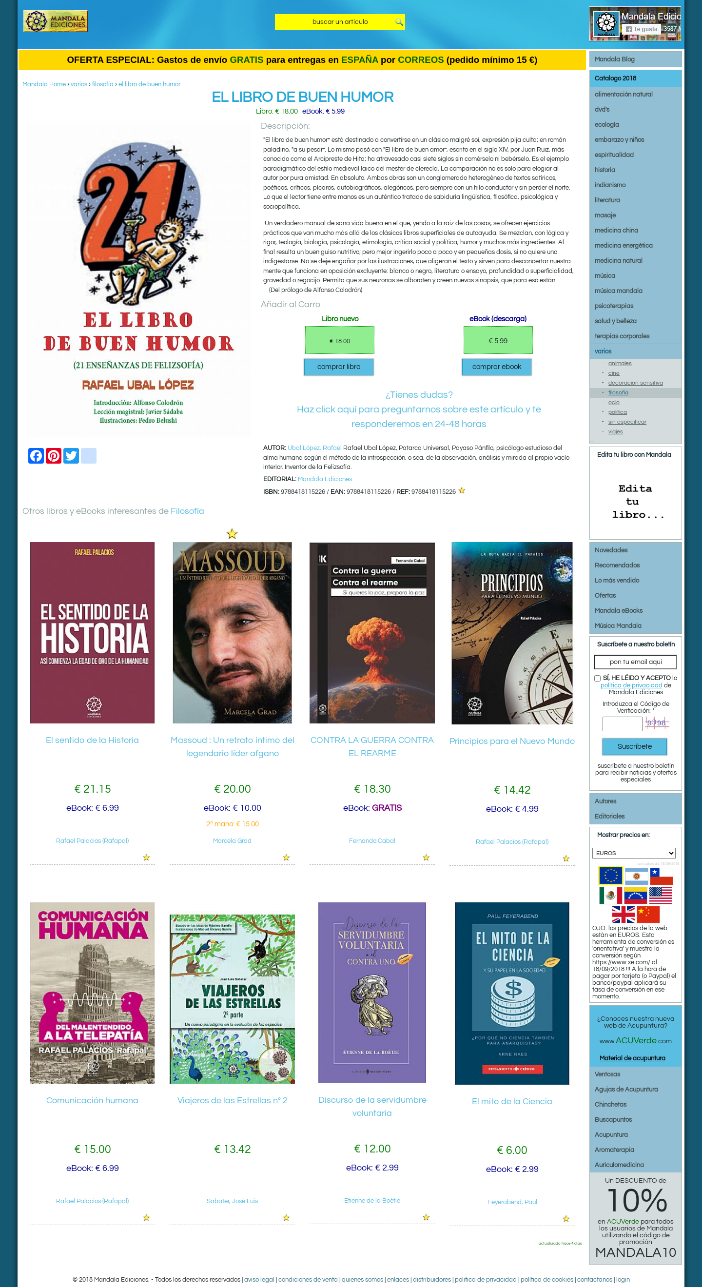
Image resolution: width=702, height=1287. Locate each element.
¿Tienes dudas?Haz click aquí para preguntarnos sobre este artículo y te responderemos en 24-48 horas (419, 409)
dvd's (602, 109)
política (617, 412)
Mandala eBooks (619, 610)
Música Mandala (618, 626)
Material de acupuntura (632, 1058)
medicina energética (624, 245)
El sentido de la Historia (92, 740)
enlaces (398, 1279)
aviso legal (259, 1279)
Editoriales (609, 816)
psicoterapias (614, 306)
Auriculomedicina (619, 1165)
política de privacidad (632, 685)
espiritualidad (614, 155)
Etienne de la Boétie (372, 1200)
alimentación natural (624, 94)
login (623, 1279)
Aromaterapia (614, 1150)
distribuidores (432, 1279)
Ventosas (607, 1074)
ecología (607, 124)
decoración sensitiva (635, 383)
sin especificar (627, 422)
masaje (605, 215)
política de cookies (547, 1279)
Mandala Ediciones (325, 479)
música (605, 276)
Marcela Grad (232, 841)
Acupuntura (611, 1134)
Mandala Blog (615, 59)
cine (614, 373)
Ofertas (605, 595)
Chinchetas (610, 1104)
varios (79, 84)
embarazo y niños (619, 139)
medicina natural (619, 260)
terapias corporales (622, 336)
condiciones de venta (308, 1279)
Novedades (611, 550)
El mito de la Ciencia (512, 1101)
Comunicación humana (92, 1100)
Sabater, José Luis (232, 1201)
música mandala (619, 291)
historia (605, 170)
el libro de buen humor (149, 84)
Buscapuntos (613, 1119)
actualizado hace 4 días (560, 1243)
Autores (605, 801)
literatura (607, 200)
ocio (614, 402)
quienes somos (362, 1279)
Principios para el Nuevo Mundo (512, 741)
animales (620, 363)
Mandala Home (44, 84)
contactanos (594, 1279)
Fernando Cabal (372, 841)
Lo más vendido (617, 580)
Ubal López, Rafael (315, 448)
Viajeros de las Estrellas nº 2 (232, 1100)
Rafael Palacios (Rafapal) (92, 841)
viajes (615, 432)
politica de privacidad (486, 1279)
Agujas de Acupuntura (626, 1089)
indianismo (610, 185)
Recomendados (617, 565)
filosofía (103, 84)
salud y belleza (616, 321)
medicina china (616, 230)
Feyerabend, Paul (512, 1202)
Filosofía (187, 511)
